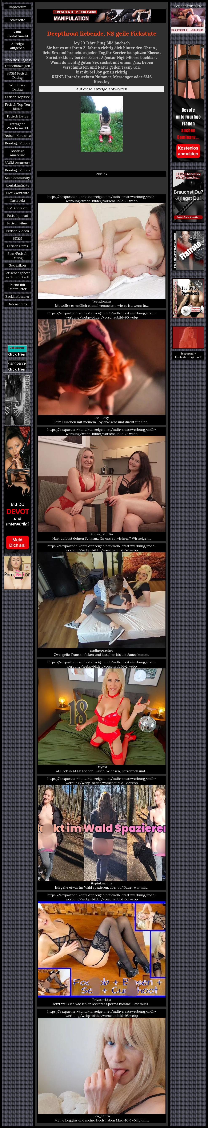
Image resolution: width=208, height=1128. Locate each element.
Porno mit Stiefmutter (17, 287)
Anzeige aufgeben (17, 45)
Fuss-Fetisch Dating (17, 255)
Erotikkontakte (17, 193)
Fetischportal (17, 215)
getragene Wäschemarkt (17, 126)
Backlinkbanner (17, 296)
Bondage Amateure (17, 153)
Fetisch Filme (17, 223)
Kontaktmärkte (17, 185)
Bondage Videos (17, 143)
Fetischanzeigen (17, 66)
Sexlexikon (17, 265)
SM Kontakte (17, 208)
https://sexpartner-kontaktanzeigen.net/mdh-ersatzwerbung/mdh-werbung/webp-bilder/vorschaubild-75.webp (101, 251)
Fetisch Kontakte (17, 135)
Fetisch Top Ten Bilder (17, 106)
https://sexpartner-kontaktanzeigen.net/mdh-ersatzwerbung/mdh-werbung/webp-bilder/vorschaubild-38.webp (101, 832)
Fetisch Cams (17, 246)
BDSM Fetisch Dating (17, 75)
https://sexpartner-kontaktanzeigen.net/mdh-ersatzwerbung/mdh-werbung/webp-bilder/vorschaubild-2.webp (101, 716)
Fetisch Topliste (17, 97)
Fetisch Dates (17, 116)
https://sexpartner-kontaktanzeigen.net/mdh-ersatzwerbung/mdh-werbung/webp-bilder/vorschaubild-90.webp (101, 367)
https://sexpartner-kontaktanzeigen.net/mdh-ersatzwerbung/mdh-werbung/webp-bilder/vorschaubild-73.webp (101, 483)
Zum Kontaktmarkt (17, 34)
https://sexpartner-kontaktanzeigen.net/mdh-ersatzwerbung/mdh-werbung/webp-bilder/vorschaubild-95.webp (101, 1065)
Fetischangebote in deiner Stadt (18, 275)
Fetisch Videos (17, 231)
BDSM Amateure (18, 162)
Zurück (101, 174)
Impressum (17, 7)
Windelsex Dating (17, 87)
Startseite (17, 20)
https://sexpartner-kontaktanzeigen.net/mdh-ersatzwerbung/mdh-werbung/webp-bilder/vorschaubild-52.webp (101, 600)
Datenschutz (17, 304)
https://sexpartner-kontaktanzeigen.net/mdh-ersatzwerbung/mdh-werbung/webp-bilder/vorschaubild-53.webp (101, 949)
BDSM (17, 238)
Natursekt (17, 200)
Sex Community (17, 178)
